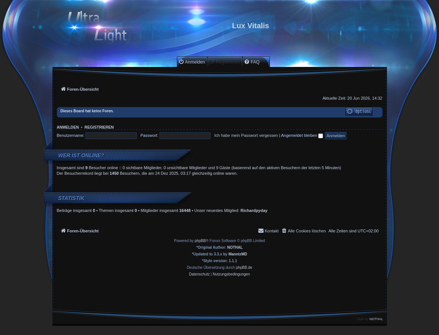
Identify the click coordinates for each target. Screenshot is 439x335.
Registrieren (99, 127)
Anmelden (68, 127)
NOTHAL (235, 247)
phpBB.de (244, 267)
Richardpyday (254, 210)
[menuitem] (191, 62)
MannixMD (238, 254)
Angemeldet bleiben (302, 135)
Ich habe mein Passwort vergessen (246, 135)
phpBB (200, 241)
